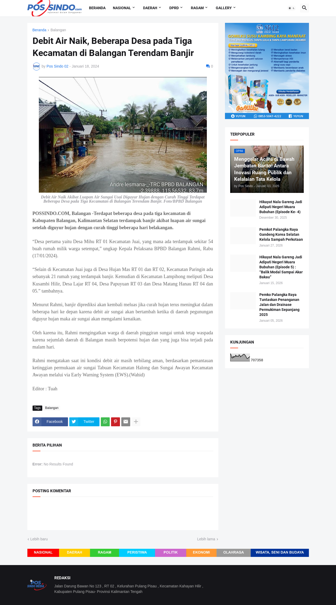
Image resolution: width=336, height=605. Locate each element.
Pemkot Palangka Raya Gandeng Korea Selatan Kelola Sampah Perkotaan (281, 234)
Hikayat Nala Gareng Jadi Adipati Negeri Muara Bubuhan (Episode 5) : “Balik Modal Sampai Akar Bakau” (281, 267)
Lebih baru (39, 539)
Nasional (122, 8)
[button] (291, 8)
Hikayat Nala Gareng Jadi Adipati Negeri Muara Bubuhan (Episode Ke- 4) (280, 207)
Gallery (224, 8)
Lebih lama (206, 539)
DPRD (174, 8)
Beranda (97, 8)
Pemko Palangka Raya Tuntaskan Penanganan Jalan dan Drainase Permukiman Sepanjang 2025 (279, 305)
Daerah (150, 8)
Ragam (197, 8)
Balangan (58, 30)
